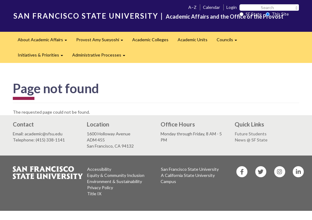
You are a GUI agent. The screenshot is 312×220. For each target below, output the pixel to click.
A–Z (192, 7)
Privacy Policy (100, 187)
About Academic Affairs (45, 41)
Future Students (251, 133)
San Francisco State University (190, 169)
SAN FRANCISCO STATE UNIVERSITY (85, 15)
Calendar (211, 7)
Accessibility (99, 169)
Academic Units (192, 39)
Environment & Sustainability (114, 181)
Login (231, 7)
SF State (250, 13)
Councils (229, 41)
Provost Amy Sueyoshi (102, 41)
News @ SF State (251, 139)
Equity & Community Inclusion (115, 175)
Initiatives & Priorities (43, 56)
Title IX (94, 193)
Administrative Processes (101, 56)
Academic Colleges (150, 39)
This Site (277, 13)
